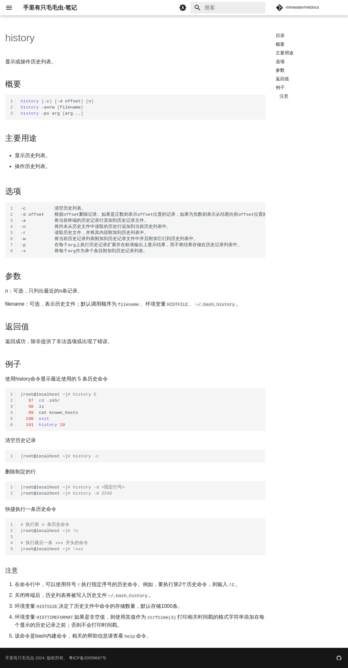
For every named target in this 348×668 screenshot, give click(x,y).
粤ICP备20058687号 (87, 657)
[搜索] (227, 7)
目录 (280, 35)
